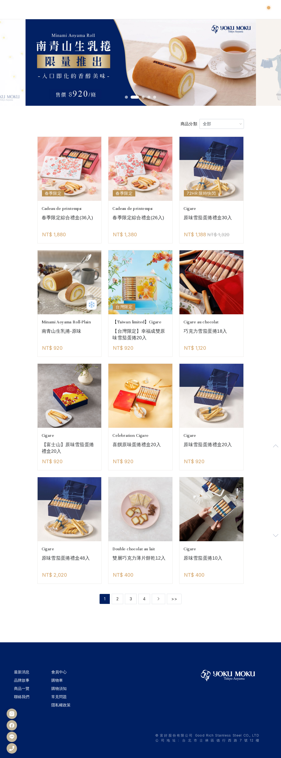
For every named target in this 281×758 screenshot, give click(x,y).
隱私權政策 (61, 705)
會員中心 (59, 672)
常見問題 (59, 696)
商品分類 (189, 124)
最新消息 (21, 672)
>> (174, 598)
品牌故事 (21, 680)
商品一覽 (21, 688)
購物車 (57, 680)
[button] (126, 97)
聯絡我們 (21, 696)
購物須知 (59, 688)
